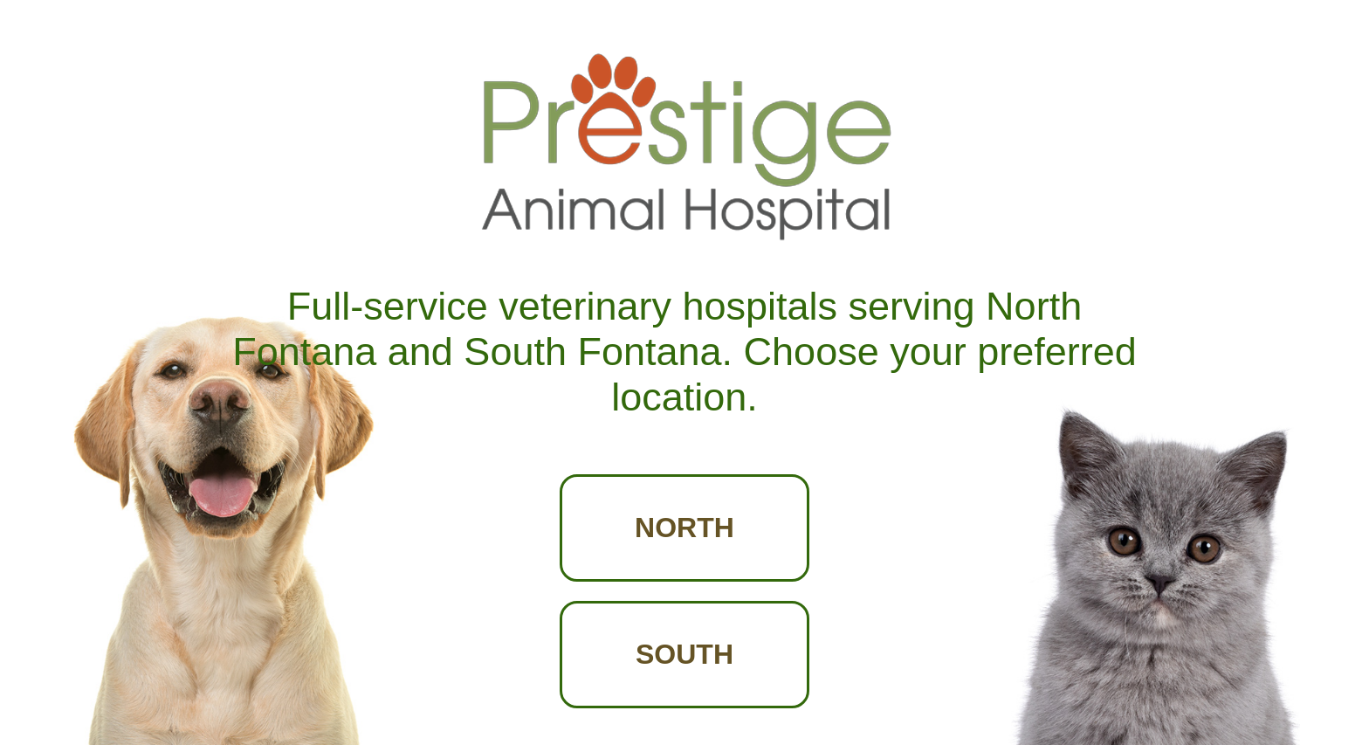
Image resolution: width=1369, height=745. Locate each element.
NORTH (684, 527)
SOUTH (684, 654)
